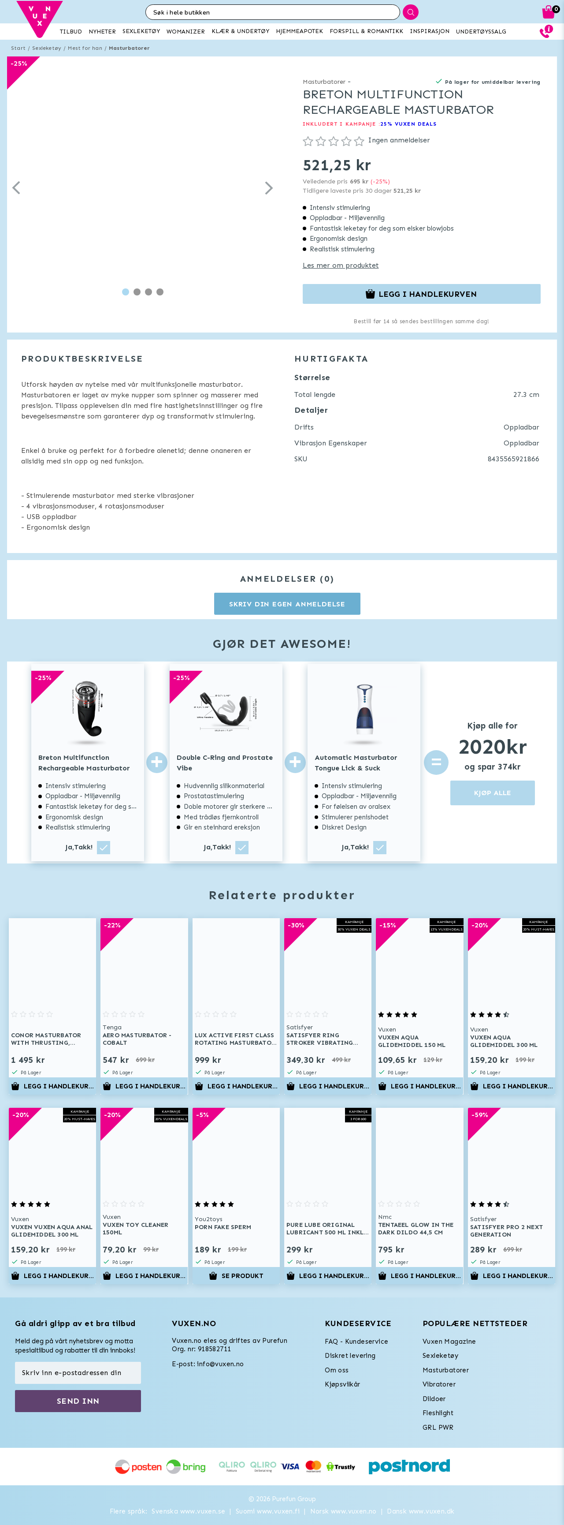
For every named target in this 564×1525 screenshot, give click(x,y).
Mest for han (85, 48)
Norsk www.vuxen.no (343, 1511)
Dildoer (434, 1399)
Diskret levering (350, 1356)
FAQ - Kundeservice (356, 1342)
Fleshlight (438, 1413)
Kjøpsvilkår (342, 1384)
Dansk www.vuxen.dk (420, 1511)
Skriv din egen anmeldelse (287, 604)
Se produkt (236, 1276)
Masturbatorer (129, 48)
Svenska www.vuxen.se (188, 1511)
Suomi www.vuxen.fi (268, 1511)
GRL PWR (438, 1428)
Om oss (337, 1370)
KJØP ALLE (492, 793)
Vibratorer (439, 1384)
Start (18, 48)
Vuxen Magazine (449, 1342)
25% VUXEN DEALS (408, 124)
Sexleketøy (46, 48)
